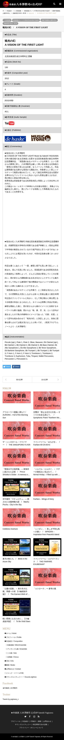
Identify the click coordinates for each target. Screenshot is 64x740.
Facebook (30, 716)
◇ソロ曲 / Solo (11, 653)
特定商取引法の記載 (40, 724)
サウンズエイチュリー (23, 724)
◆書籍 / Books (9, 665)
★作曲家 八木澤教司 (10, 688)
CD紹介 (33, 721)
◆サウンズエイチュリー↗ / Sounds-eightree (20, 677)
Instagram (34, 716)
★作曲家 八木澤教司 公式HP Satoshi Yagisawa (32, 713)
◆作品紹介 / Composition (13, 641)
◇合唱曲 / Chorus (12, 657)
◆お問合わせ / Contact (12, 669)
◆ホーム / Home (10, 633)
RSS (39, 716)
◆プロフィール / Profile (12, 637)
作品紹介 (25, 721)
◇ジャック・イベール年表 (14, 673)
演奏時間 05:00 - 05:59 (10, 23)
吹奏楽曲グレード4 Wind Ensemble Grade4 (26, 20)
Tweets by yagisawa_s (11, 699)
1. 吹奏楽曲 (7, 20)
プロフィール (15, 721)
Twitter (25, 716)
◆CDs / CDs (9, 661)
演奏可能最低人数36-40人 (49, 20)
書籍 (39, 721)
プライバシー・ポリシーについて (31, 728)
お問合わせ (47, 721)
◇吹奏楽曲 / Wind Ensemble (16, 645)
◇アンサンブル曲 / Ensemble (16, 649)
